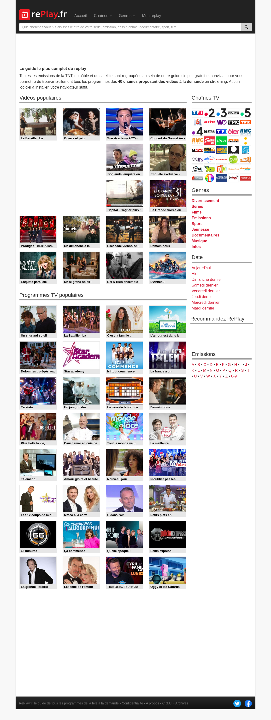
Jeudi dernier (203, 297)
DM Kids (221, 168)
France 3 (221, 112)
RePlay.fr (25, 703)
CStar (209, 131)
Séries (197, 206)
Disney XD (209, 168)
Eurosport (209, 159)
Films (197, 212)
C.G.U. (167, 703)
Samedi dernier (205, 285)
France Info (245, 140)
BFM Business (221, 150)
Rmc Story (197, 140)
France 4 (197, 131)
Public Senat (245, 178)
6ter (233, 131)
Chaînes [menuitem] (103, 16)
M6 (197, 122)
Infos (196, 247)
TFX (245, 122)
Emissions (201, 218)
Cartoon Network (197, 168)
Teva (221, 140)
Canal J (245, 159)
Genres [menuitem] (127, 16)
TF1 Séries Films (221, 131)
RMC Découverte (245, 131)
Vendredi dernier (206, 291)
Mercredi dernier (205, 302)
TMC (233, 122)
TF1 (197, 112)
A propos (152, 703)
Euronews (233, 150)
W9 (221, 122)
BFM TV (209, 150)
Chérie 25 (209, 140)
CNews (197, 150)
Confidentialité (132, 703)
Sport (197, 224)
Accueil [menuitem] (80, 16)
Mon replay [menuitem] (151, 16)
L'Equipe (221, 159)
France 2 (209, 112)
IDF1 (209, 178)
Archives (181, 703)
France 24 (245, 150)
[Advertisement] (135, 48)
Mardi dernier (203, 308)
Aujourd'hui (201, 268)
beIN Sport (197, 159)
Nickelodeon (233, 168)
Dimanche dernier (207, 279)
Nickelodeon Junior (245, 168)
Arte (209, 122)
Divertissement (205, 201)
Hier (195, 274)
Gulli (233, 159)
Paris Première (233, 140)
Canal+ (233, 112)
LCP (221, 178)
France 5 (245, 112)
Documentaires (205, 235)
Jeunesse (200, 229)
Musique (199, 241)
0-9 (234, 376)
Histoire (197, 178)
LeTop (233, 178)
